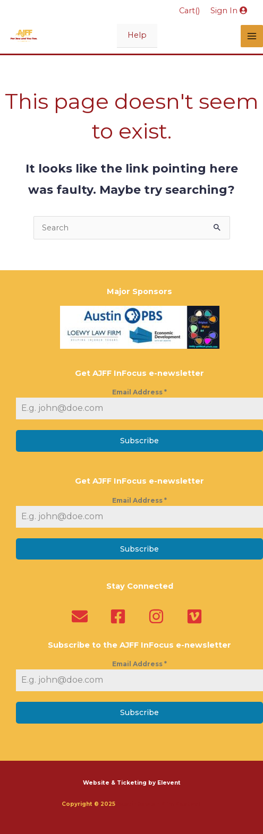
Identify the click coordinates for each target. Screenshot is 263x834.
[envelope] (82, 616)
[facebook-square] (120, 616)
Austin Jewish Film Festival (159, 804)
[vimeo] (197, 616)
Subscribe (139, 440)
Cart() (189, 10)
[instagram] (158, 616)
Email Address (139, 392)
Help (137, 35)
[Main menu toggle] (252, 36)
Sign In (228, 10)
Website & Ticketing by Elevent (132, 782)
